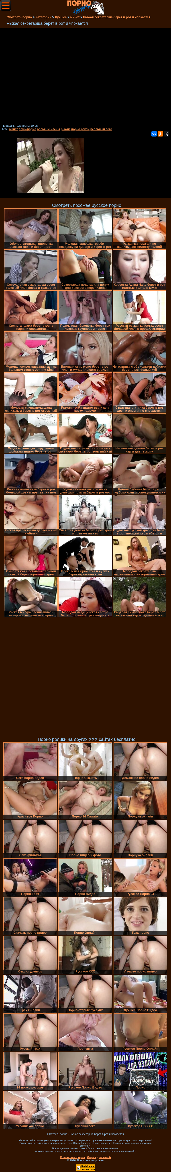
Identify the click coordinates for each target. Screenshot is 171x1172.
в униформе (27, 129)
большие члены (48, 129)
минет (13, 129)
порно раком (80, 129)
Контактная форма (72, 1157)
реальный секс (101, 129)
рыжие (65, 129)
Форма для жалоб (99, 1157)
